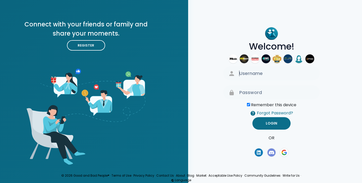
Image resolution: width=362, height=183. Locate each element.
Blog (190, 175)
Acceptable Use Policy (225, 175)
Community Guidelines (262, 175)
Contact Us (165, 175)
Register (86, 45)
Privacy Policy (143, 175)
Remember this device (273, 105)
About (180, 175)
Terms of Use (121, 175)
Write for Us (291, 175)
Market (201, 175)
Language (181, 180)
